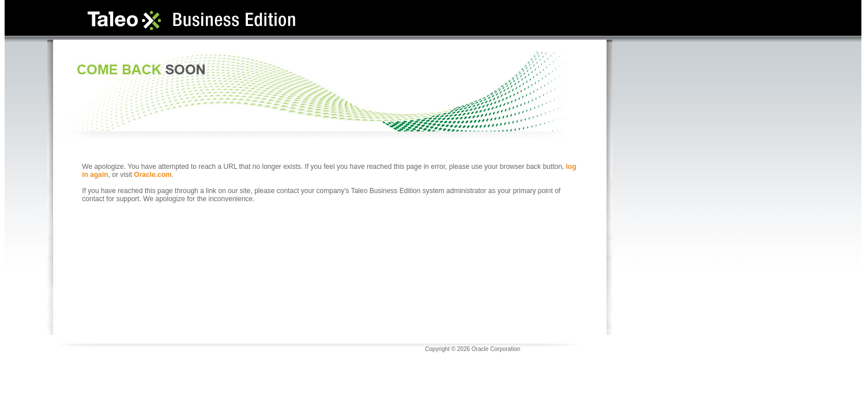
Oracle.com (152, 175)
